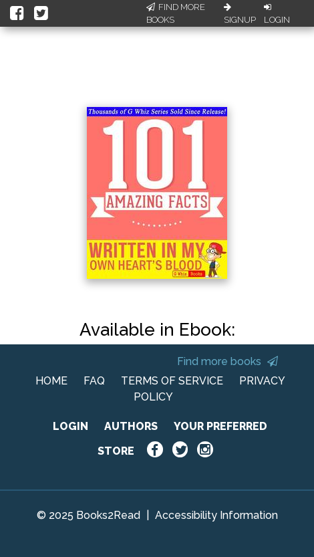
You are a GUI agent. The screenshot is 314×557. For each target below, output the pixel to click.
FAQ (94, 380)
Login (277, 14)
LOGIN (70, 426)
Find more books (227, 361)
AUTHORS (131, 426)
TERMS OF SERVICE (172, 380)
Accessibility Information (216, 515)
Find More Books (175, 13)
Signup (240, 14)
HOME (51, 380)
